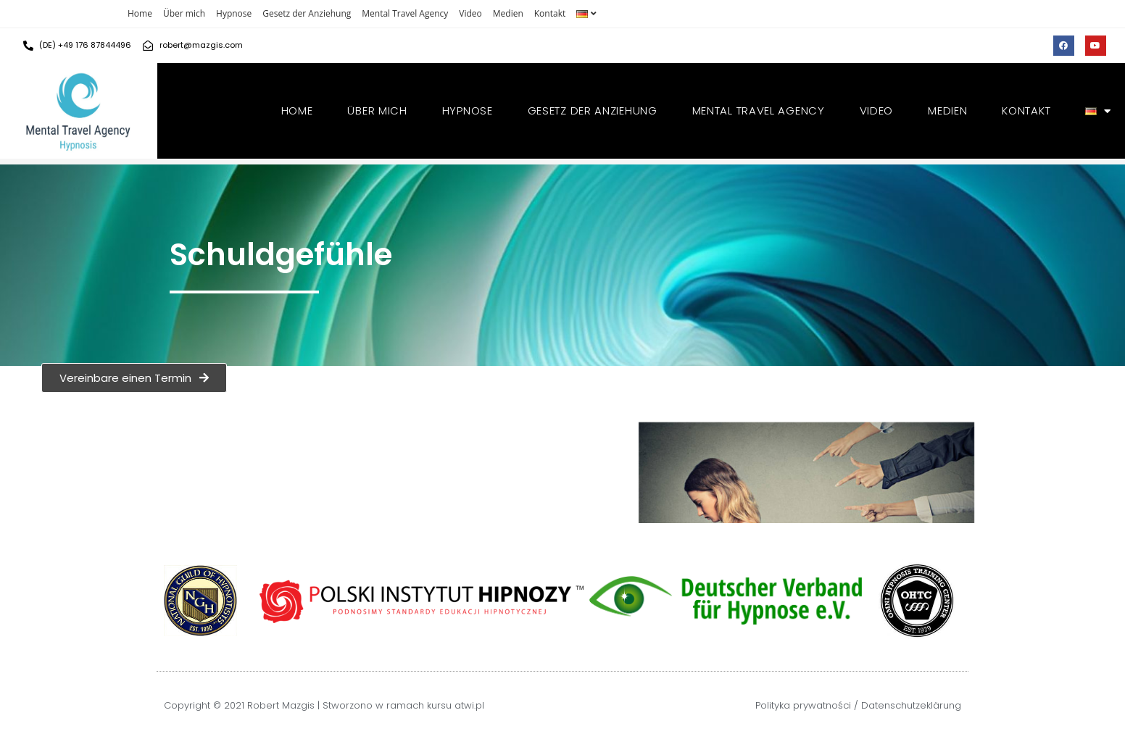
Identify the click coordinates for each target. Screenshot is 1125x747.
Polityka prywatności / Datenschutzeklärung (858, 705)
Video (470, 13)
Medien (508, 13)
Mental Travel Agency (405, 13)
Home (140, 13)
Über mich (184, 13)
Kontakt (549, 13)
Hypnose (234, 13)
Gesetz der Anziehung (306, 13)
